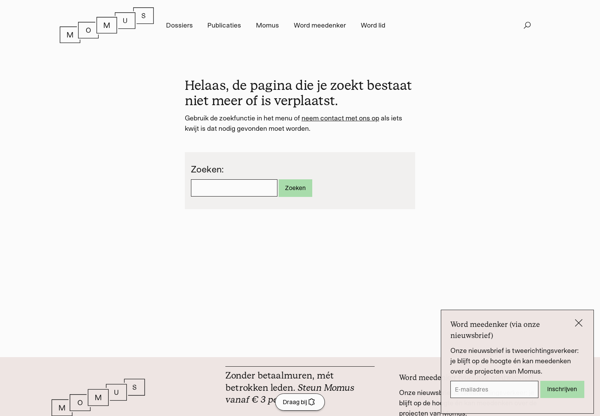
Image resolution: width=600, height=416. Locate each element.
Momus (267, 25)
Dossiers (179, 25)
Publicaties (224, 25)
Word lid (373, 25)
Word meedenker (320, 25)
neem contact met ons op (340, 118)
